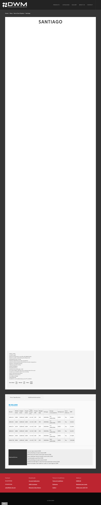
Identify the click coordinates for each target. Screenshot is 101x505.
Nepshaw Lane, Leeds (81, 484)
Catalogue (66, 4)
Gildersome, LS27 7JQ (82, 487)
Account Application (34, 481)
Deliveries (55, 484)
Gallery (74, 4)
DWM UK (78, 481)
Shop (11, 13)
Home (6, 13)
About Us (82, 4)
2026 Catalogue (33, 484)
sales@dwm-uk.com (10, 487)
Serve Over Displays (19, 13)
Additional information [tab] (34, 397)
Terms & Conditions (57, 481)
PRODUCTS (56, 4)
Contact (90, 4)
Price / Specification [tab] (15, 397)
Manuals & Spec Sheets (35, 487)
